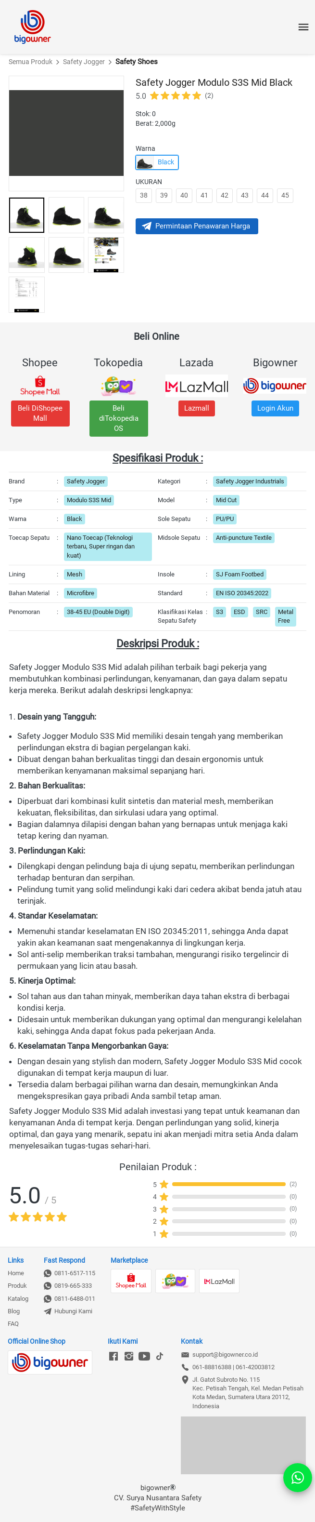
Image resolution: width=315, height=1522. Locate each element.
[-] (113, 1356)
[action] (297, 1477)
